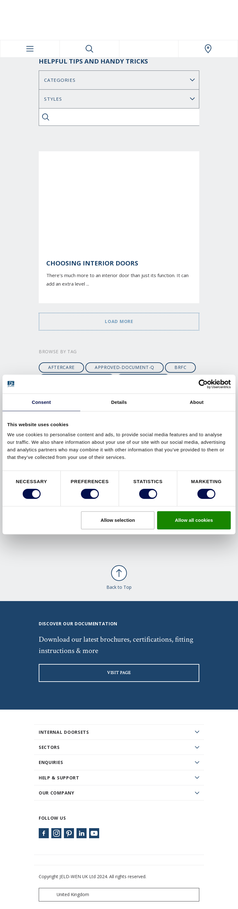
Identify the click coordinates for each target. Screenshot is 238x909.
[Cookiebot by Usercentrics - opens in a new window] (203, 384)
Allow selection (117, 520)
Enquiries (51, 762)
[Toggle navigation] (30, 49)
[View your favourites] (149, 49)
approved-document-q (124, 367)
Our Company (56, 793)
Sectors (49, 747)
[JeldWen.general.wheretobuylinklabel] (208, 49)
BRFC (180, 367)
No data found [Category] (119, 80)
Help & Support (59, 778)
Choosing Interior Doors (92, 263)
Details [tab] (119, 402)
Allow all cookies (194, 520)
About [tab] (197, 402)
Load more (119, 321)
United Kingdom (65, 895)
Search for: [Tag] (119, 99)
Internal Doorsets (64, 732)
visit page (119, 673)
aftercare (61, 367)
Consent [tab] (41, 402)
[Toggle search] (89, 49)
